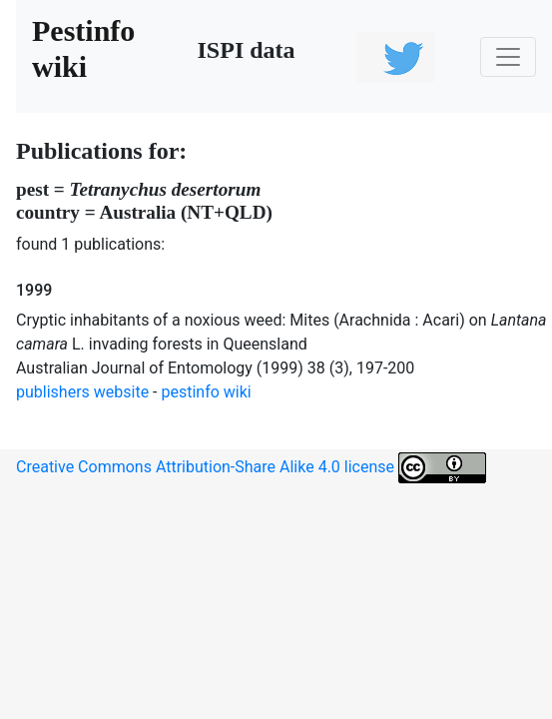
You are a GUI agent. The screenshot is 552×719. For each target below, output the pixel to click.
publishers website (82, 391)
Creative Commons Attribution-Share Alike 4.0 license (251, 467)
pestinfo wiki (207, 391)
